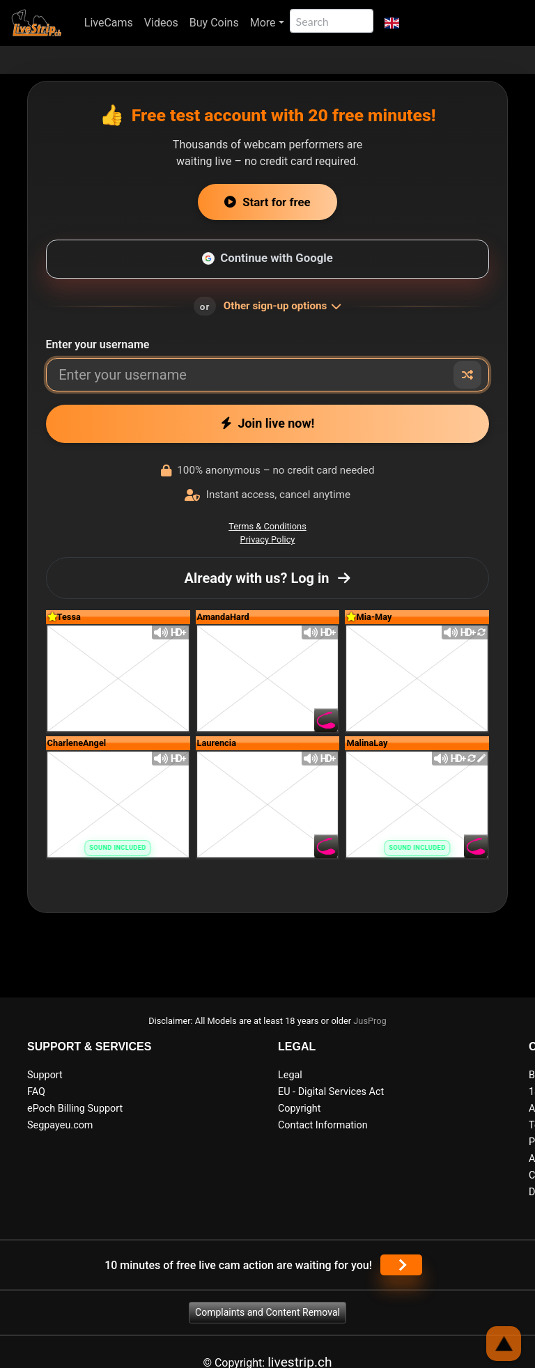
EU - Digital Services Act (331, 1092)
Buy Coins (214, 22)
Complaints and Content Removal (267, 1312)
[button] (392, 23)
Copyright (299, 1108)
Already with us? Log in (268, 578)
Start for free (267, 202)
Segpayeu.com (60, 1125)
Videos (161, 22)
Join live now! (268, 423)
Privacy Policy (267, 539)
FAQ (36, 1092)
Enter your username (98, 344)
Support (45, 1075)
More (263, 22)
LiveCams (108, 22)
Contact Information (323, 1125)
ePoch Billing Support (75, 1108)
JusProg (370, 1021)
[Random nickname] (467, 375)
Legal (290, 1075)
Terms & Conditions (267, 526)
